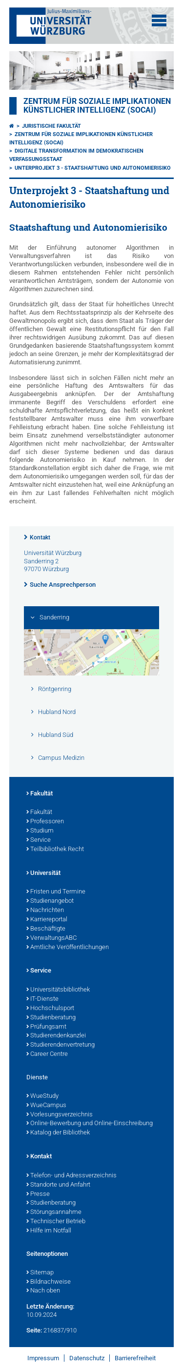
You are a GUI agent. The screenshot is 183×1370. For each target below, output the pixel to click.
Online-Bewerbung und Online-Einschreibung (89, 1123)
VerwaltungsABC (51, 938)
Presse (38, 1194)
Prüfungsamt (46, 1027)
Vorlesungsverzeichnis (59, 1115)
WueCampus (46, 1105)
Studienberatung (51, 1017)
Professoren (45, 821)
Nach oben (43, 1291)
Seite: (34, 1330)
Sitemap (40, 1273)
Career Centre (47, 1054)
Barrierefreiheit (135, 1358)
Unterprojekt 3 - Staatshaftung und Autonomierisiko (93, 168)
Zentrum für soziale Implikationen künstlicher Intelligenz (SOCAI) (97, 106)
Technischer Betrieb (55, 1221)
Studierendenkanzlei (56, 1036)
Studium (40, 831)
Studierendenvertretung (60, 1045)
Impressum (43, 1358)
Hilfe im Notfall (48, 1231)
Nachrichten (45, 910)
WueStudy (42, 1096)
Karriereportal (46, 919)
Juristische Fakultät (51, 126)
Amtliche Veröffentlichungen (67, 947)
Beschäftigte (45, 929)
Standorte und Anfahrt (58, 1185)
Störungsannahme (53, 1212)
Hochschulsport (50, 1008)
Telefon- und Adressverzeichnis (71, 1175)
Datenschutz (86, 1358)
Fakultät (39, 794)
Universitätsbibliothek (58, 990)
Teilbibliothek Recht (55, 849)
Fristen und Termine (55, 892)
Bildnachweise (48, 1282)
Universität (43, 873)
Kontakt (40, 537)
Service (38, 840)
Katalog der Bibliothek (58, 1133)
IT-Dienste (42, 999)
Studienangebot (50, 901)
